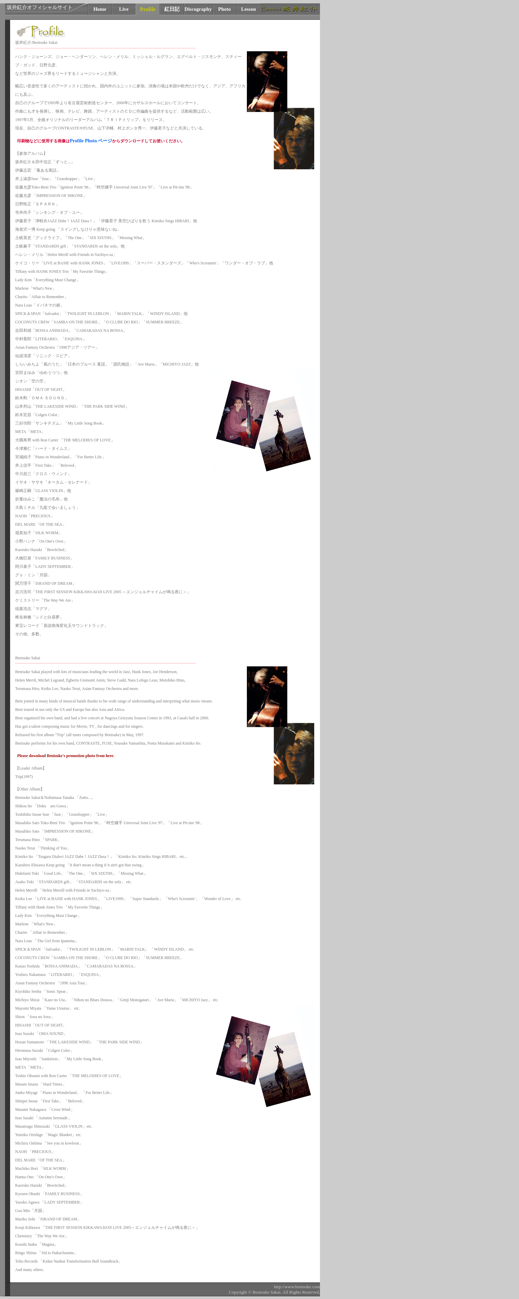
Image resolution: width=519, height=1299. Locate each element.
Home (99, 9)
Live (123, 9)
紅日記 (172, 9)
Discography (198, 9)
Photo (224, 9)
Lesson (248, 9)
